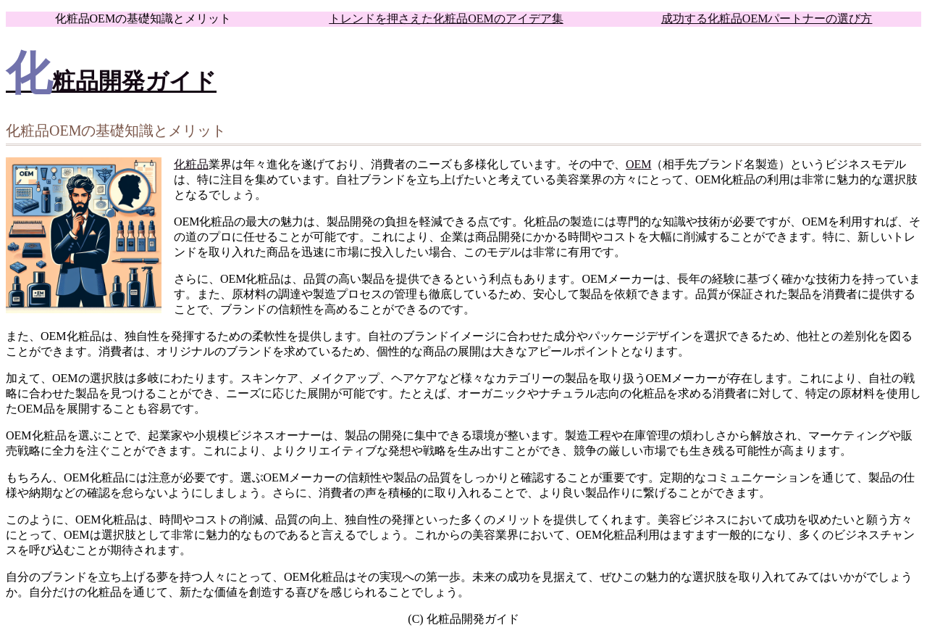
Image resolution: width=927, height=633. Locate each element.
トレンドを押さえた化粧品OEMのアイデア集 (446, 18)
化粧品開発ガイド (111, 81)
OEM (639, 164)
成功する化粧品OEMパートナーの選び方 (767, 18)
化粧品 (191, 164)
